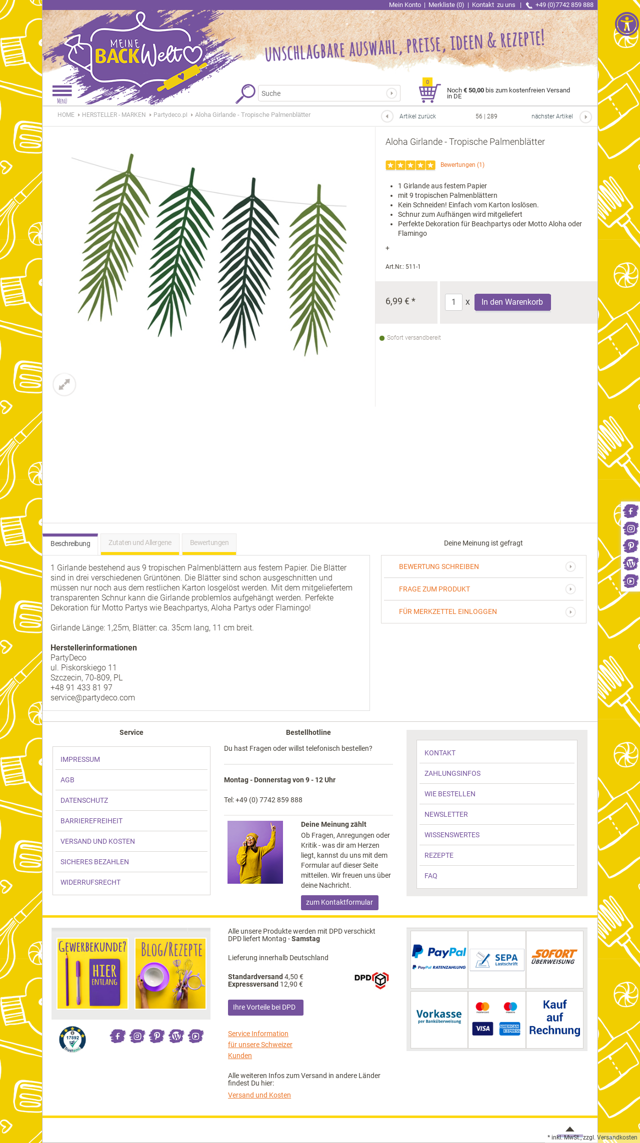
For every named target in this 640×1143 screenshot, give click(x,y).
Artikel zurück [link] (418, 116)
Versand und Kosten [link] (259, 1095)
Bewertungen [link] (458, 164)
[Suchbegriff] (323, 93)
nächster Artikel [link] (552, 116)
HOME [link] (66, 114)
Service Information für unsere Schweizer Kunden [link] (260, 1045)
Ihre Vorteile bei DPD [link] (264, 1007)
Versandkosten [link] (617, 1137)
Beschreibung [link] (70, 544)
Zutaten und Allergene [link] (140, 543)
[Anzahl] (453, 302)
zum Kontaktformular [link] (339, 902)
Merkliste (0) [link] (446, 4)
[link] (630, 510)
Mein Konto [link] (405, 4)
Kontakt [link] (494, 4)
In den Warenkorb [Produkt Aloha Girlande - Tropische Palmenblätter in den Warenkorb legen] (512, 302)
